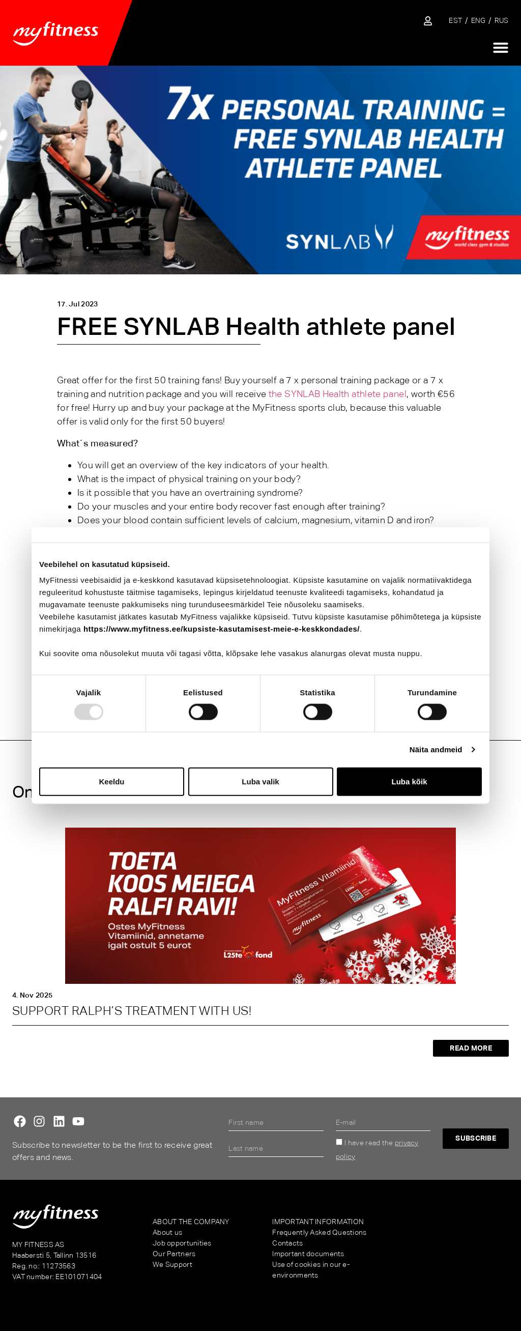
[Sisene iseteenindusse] (427, 20)
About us (167, 1232)
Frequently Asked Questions (319, 1232)
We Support (172, 1264)
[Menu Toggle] (501, 47)
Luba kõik (409, 781)
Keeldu (111, 781)
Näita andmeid (436, 749)
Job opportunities (182, 1243)
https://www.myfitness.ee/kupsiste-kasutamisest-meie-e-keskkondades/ (221, 629)
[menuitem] (455, 20)
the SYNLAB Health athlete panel (338, 393)
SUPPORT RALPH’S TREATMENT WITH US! (131, 1010)
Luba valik (260, 781)
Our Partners (174, 1254)
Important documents (308, 1254)
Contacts (287, 1243)
